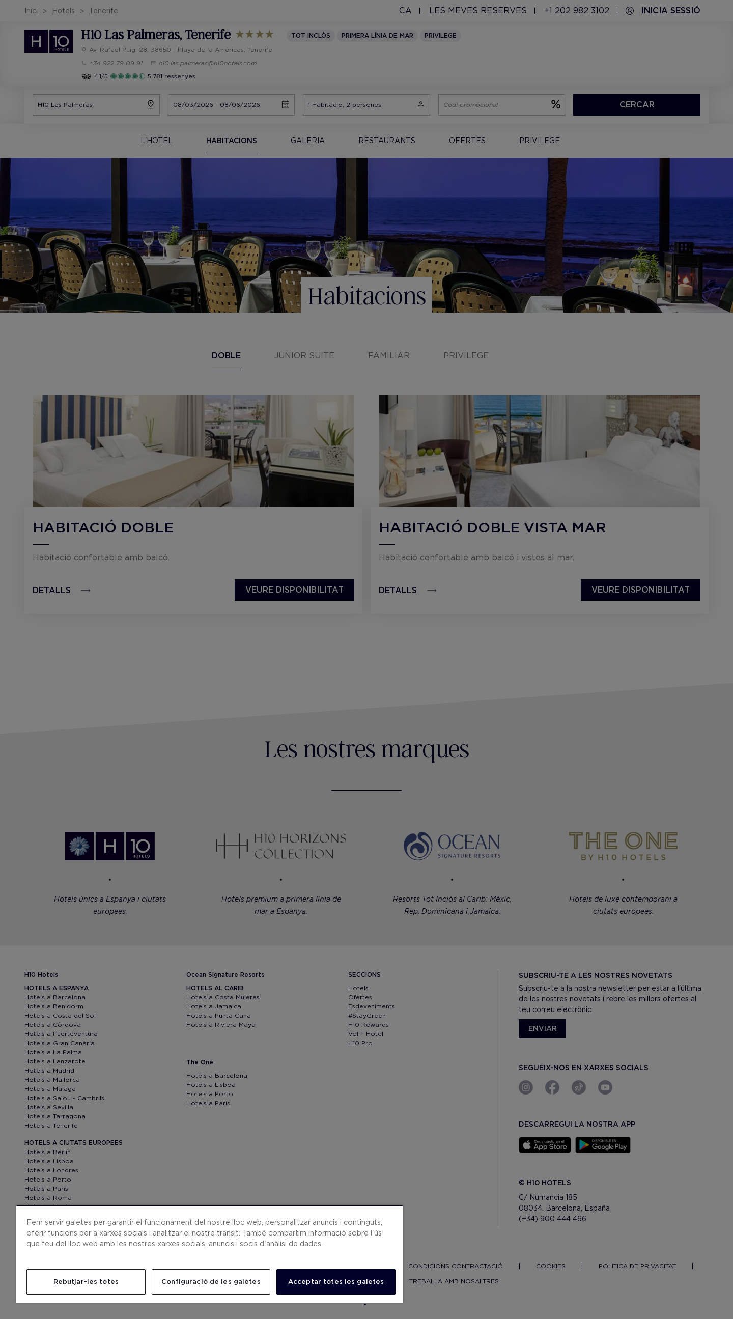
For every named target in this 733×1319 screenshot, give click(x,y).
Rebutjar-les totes (86, 1281)
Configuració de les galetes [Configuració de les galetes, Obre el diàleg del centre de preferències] (211, 1281)
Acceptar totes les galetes (336, 1281)
